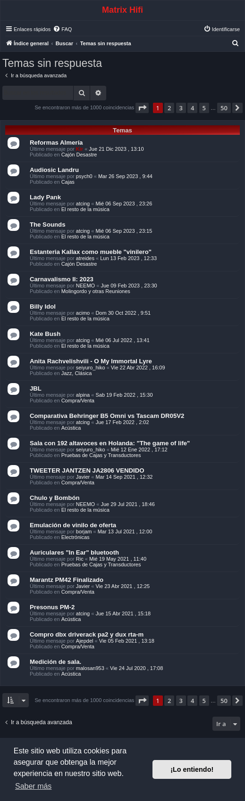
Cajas (68, 182)
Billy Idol (43, 306)
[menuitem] (62, 29)
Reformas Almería (56, 142)
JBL (36, 388)
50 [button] (224, 108)
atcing (83, 203)
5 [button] (204, 108)
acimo (83, 313)
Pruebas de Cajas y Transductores (101, 455)
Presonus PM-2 (52, 607)
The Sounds (47, 224)
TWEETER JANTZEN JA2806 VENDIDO (87, 470)
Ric (80, 559)
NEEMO (85, 285)
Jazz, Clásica (76, 373)
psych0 (84, 176)
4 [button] (192, 108)
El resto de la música (85, 209)
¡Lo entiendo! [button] (191, 769)
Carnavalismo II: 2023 (61, 279)
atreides (85, 258)
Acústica (71, 428)
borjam (84, 531)
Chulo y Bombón (55, 497)
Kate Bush (45, 333)
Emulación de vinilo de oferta (73, 525)
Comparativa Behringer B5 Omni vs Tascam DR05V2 (107, 415)
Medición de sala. (55, 661)
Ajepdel (84, 641)
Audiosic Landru (54, 169)
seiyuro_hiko (90, 367)
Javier (83, 477)
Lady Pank (45, 197)
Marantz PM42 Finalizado (66, 579)
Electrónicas (75, 537)
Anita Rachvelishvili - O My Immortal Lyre (91, 361)
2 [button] (169, 108)
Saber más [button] (33, 786)
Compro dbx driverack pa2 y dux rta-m (87, 634)
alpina (83, 395)
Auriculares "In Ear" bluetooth (74, 552)
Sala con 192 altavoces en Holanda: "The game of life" (110, 443)
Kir (79, 149)
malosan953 (90, 668)
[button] (142, 108)
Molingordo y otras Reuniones (95, 291)
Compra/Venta (77, 400)
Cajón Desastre (79, 154)
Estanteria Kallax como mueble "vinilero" (91, 251)
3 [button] (181, 108)
